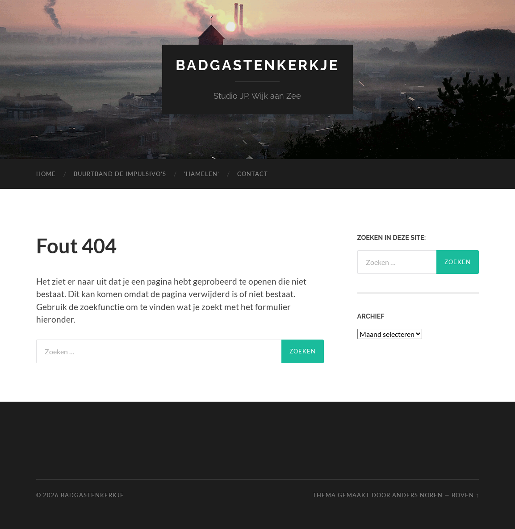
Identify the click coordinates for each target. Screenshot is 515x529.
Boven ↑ (465, 495)
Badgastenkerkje (257, 65)
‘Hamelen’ (201, 173)
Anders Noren (417, 495)
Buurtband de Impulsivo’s (120, 173)
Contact (252, 173)
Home (46, 173)
